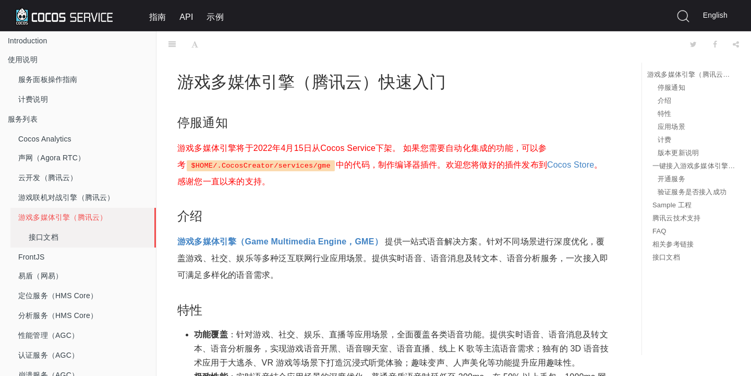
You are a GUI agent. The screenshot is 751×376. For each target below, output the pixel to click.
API (186, 17)
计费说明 (33, 99)
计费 (664, 140)
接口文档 (43, 237)
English (715, 15)
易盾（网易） (40, 276)
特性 (664, 114)
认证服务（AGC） (48, 355)
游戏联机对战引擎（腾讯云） (66, 197)
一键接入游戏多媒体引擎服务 (693, 166)
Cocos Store (570, 138)
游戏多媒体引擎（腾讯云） (62, 217)
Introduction (27, 41)
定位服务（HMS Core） (58, 295)
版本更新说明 (678, 153)
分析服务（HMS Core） (58, 315)
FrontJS (31, 257)
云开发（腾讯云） (48, 177)
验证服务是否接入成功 (692, 192)
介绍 (664, 100)
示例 (215, 17)
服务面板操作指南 (48, 79)
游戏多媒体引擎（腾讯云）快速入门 (691, 74)
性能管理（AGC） (48, 335)
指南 (157, 17)
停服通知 (671, 87)
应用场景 (671, 127)
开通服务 (671, 179)
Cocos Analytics (44, 139)
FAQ (659, 231)
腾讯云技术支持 (676, 218)
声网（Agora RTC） (51, 158)
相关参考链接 (673, 244)
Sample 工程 (672, 205)
